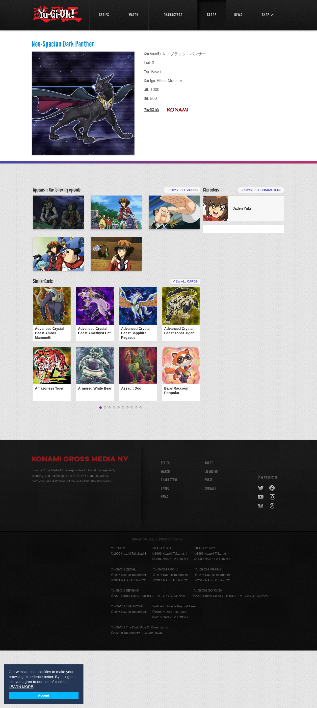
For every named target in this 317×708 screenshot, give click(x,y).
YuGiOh (57, 14)
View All (185, 339)
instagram (273, 555)
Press (208, 537)
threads (273, 563)
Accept (43, 695)
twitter (261, 546)
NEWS (164, 554)
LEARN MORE (21, 686)
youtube (261, 555)
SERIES (165, 520)
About (209, 520)
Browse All (182, 190)
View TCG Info (151, 109)
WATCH (165, 529)
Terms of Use (143, 597)
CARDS (165, 545)
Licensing (211, 529)
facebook (272, 546)
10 (140, 465)
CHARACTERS (169, 537)
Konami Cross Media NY (80, 517)
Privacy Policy (171, 597)
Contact (210, 545)
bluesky (261, 563)
